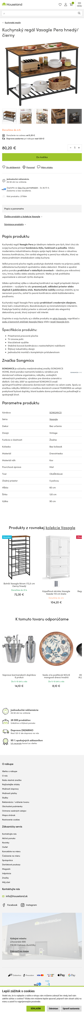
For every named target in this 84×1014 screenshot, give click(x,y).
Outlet (5, 847)
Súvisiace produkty (14, 224)
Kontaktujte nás (9, 833)
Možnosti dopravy (10, 788)
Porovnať (30, 167)
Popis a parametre (14, 208)
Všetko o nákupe (9, 771)
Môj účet (6, 882)
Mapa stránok (8, 815)
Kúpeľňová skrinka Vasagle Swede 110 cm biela (56, 592)
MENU (79, 4)
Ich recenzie (16, 743)
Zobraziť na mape (19, 951)
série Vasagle (59, 318)
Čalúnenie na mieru (11, 855)
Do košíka (42, 157)
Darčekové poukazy (11, 864)
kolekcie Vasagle (60, 527)
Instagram (31, 904)
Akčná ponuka (8, 838)
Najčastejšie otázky (11, 784)
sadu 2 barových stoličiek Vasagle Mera (22, 321)
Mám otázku (47, 167)
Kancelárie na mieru (11, 851)
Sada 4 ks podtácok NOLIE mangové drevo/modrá (56, 676)
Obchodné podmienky (12, 806)
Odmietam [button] (53, 1008)
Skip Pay (22, 187)
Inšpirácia (6, 873)
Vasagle (53, 419)
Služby (5, 797)
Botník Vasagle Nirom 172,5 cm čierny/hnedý (19, 584)
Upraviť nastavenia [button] (71, 1008)
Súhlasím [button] (36, 1008)
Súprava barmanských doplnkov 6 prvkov (19, 676)
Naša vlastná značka (11, 780)
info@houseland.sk (17, 896)
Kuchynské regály (13, 22)
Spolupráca (7, 860)
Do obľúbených (13, 167)
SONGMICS (55, 412)
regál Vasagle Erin (59, 321)
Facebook (12, 904)
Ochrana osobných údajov (14, 810)
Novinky (5, 842)
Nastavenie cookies (11, 819)
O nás (5, 775)
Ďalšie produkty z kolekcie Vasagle (22, 216)
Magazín (6, 869)
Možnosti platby (9, 793)
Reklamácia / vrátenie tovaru (15, 802)
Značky (5, 877)
